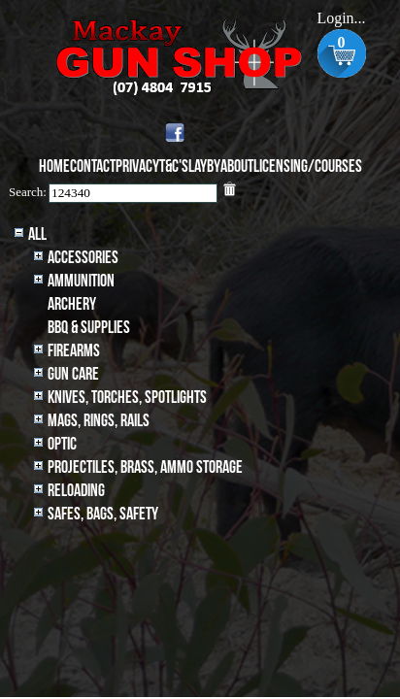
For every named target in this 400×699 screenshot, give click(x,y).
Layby (204, 166)
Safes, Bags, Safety (103, 514)
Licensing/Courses (307, 166)
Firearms (74, 351)
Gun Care (73, 374)
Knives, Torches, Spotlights (127, 397)
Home (54, 166)
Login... (341, 18)
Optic (62, 444)
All (37, 234)
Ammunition (81, 281)
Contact (93, 166)
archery (72, 304)
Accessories (83, 258)
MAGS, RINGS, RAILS (99, 421)
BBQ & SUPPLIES (89, 327)
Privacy (137, 166)
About (236, 166)
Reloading (76, 491)
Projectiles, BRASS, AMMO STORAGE (145, 467)
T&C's (173, 166)
